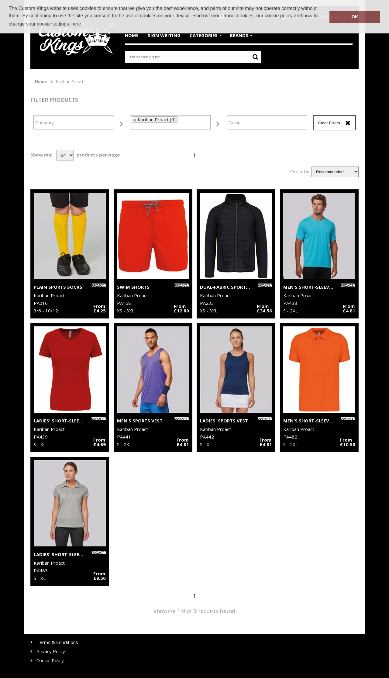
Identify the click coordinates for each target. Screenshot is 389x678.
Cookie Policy (50, 660)
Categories (204, 35)
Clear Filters (329, 123)
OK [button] (355, 16)
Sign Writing (164, 35)
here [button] (76, 23)
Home (132, 35)
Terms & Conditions (57, 642)
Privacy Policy (50, 651)
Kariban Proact (69, 82)
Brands (239, 35)
